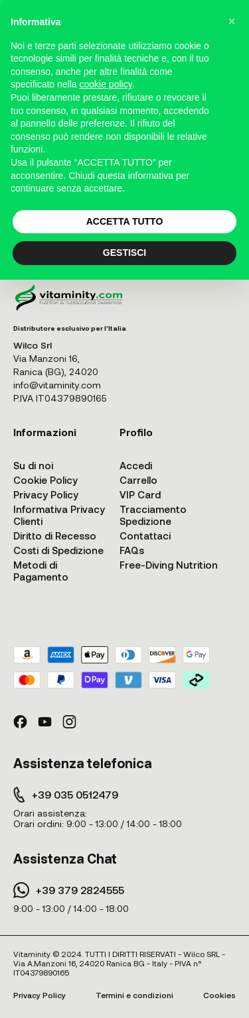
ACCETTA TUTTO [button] (124, 221)
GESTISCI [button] (124, 252)
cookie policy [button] (106, 84)
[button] (231, 21)
